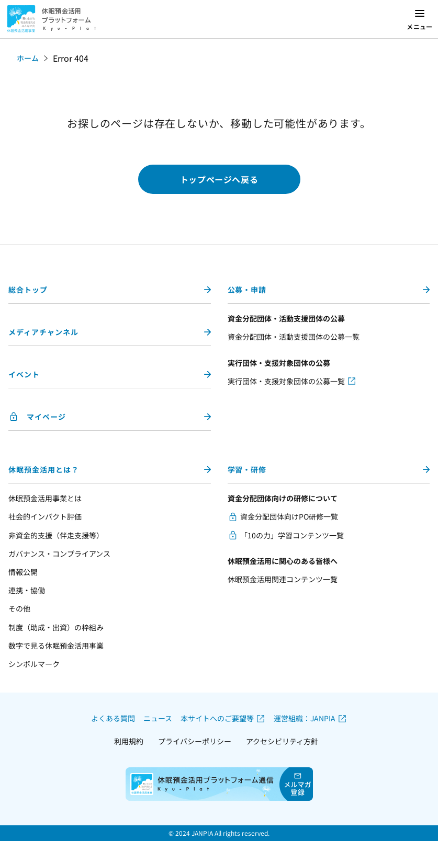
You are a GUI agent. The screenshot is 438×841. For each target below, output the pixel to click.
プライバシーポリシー (194, 741)
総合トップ (28, 289)
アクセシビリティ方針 (282, 741)
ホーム (28, 58)
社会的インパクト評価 (45, 516)
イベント (24, 374)
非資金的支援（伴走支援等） (56, 535)
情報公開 (23, 572)
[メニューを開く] (420, 19)
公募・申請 (247, 289)
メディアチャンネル (43, 332)
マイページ (46, 416)
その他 (19, 608)
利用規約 (128, 741)
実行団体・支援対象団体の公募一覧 (286, 381)
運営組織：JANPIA (304, 718)
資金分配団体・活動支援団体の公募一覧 (294, 336)
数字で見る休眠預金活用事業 (56, 645)
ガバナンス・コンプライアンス (59, 553)
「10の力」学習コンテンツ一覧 (292, 535)
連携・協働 (26, 590)
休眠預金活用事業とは (45, 498)
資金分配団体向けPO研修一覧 (289, 516)
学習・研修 (247, 469)
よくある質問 (113, 718)
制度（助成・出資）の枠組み (56, 627)
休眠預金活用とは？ (43, 469)
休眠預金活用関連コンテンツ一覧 (283, 579)
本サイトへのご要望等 (217, 718)
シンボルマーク (34, 664)
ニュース (157, 718)
